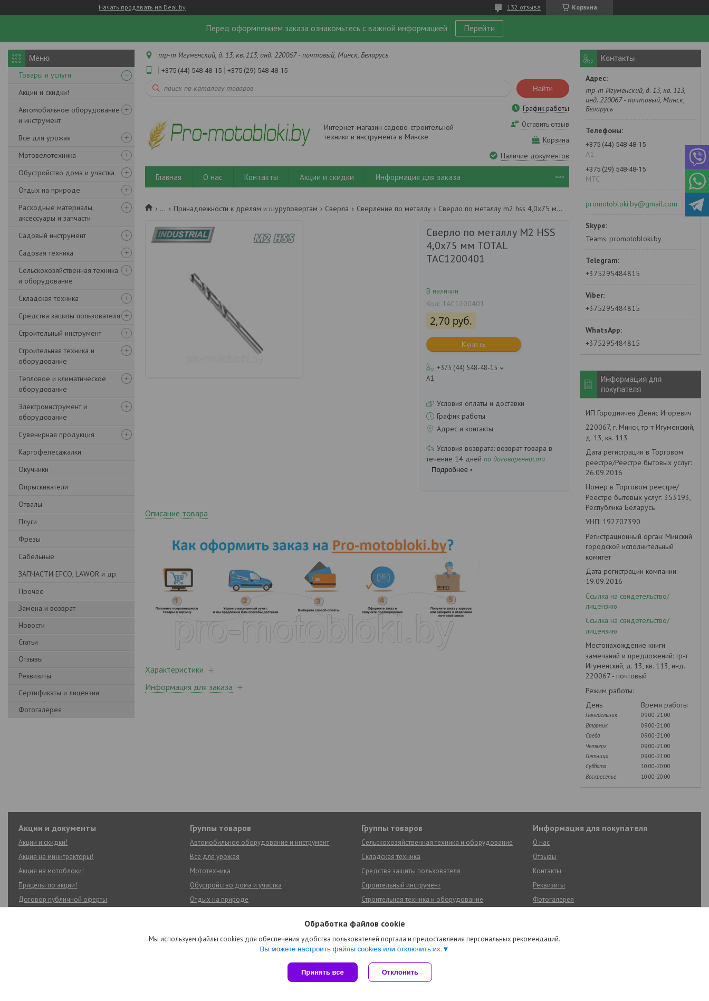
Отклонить (400, 972)
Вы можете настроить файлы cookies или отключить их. (351, 949)
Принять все (322, 972)
